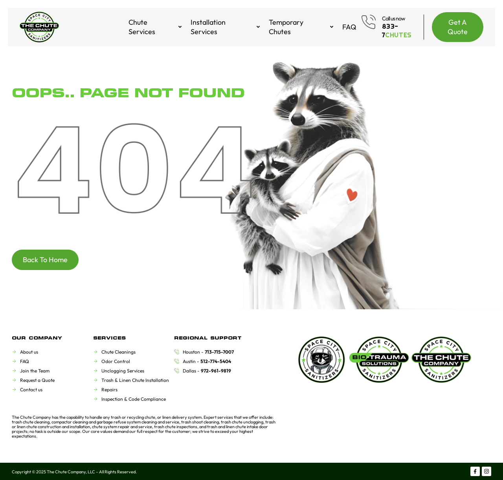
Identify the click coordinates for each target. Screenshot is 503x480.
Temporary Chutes (301, 27)
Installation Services (226, 27)
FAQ (349, 26)
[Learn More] (392, 27)
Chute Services (156, 27)
